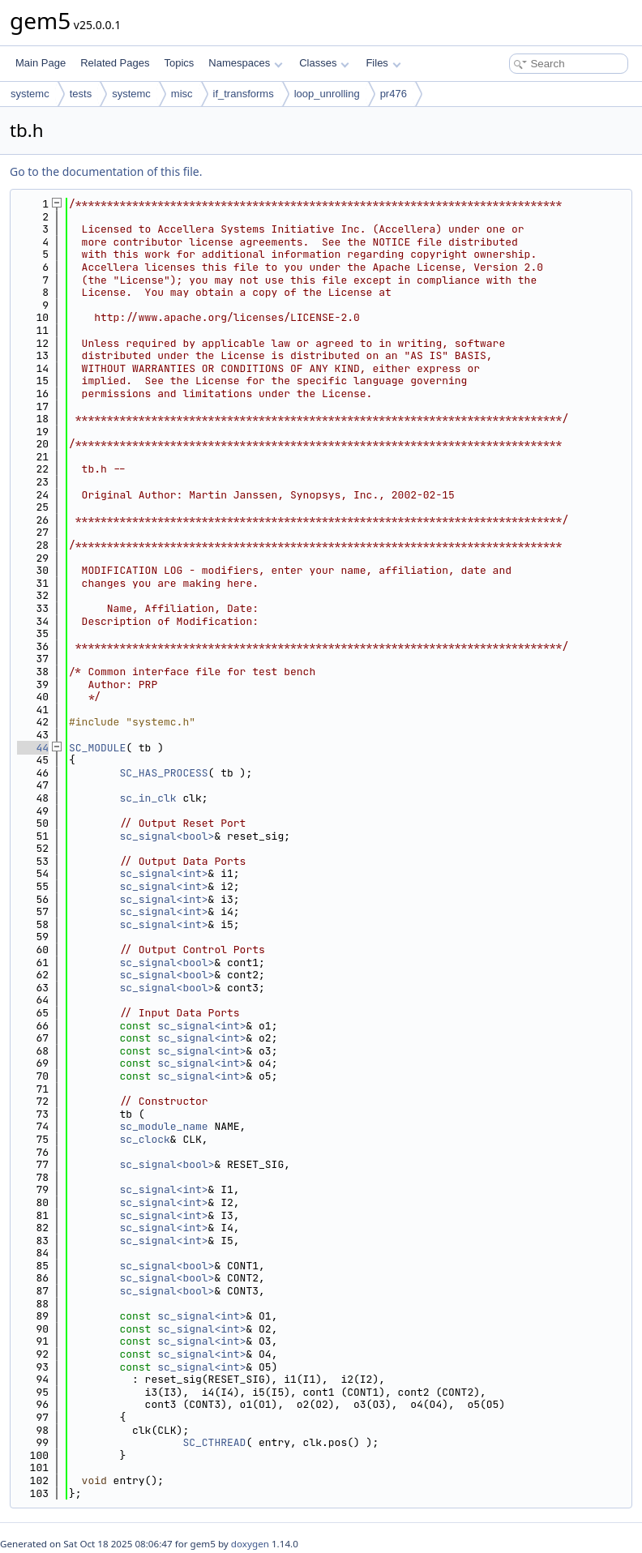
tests (81, 94)
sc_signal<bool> (166, 836)
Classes (324, 63)
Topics (179, 63)
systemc (30, 94)
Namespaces (245, 63)
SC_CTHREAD (214, 1442)
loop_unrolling (327, 94)
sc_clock (144, 1139)
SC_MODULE (97, 748)
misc (182, 94)
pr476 (393, 94)
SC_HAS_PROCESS (163, 773)
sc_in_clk (147, 798)
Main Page (40, 63)
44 (33, 748)
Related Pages (114, 63)
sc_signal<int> (163, 873)
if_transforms (243, 94)
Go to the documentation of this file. (106, 171)
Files (383, 63)
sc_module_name (163, 1126)
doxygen (250, 1544)
